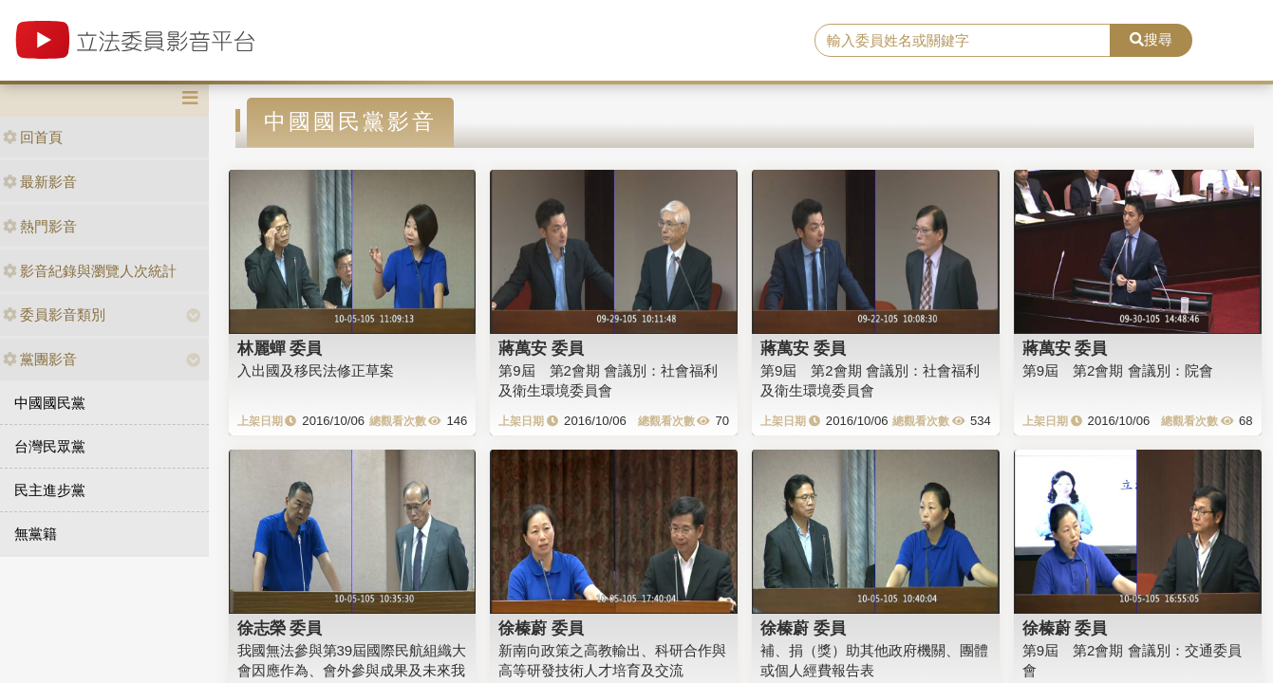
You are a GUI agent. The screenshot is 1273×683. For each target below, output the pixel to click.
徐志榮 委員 (280, 628)
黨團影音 (40, 359)
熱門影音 (40, 226)
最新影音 (40, 182)
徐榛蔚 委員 (541, 628)
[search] (962, 41)
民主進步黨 (49, 490)
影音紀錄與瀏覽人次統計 (90, 271)
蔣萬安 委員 (541, 348)
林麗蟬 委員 (280, 348)
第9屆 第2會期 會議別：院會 (1117, 370)
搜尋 (1151, 39)
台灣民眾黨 (49, 446)
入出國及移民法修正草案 (315, 370)
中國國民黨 (49, 403)
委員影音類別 (54, 314)
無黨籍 (35, 534)
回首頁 (33, 137)
